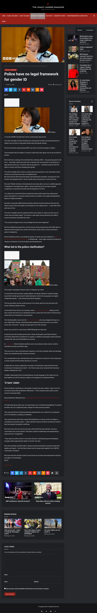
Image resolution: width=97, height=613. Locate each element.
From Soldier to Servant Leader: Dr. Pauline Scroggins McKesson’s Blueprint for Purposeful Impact (87, 148)
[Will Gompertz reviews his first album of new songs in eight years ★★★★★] (74, 39)
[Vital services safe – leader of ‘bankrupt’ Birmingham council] (13, 523)
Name (6, 574)
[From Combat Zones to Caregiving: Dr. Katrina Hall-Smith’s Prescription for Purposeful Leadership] (74, 138)
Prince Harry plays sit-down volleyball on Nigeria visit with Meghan (32, 531)
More (3, 21)
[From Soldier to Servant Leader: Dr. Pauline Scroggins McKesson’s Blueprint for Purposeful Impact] (87, 138)
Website (36, 581)
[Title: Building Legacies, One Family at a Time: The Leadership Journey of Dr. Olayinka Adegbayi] (74, 115)
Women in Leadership (38, 16)
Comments (89, 30)
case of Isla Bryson (33, 320)
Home (4, 16)
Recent (80, 30)
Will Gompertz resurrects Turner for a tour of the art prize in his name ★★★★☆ (86, 61)
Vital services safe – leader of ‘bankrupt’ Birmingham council (12, 531)
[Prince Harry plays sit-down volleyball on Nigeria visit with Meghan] (33, 523)
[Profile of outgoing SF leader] (74, 52)
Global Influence (12, 16)
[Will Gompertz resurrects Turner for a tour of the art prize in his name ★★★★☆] (74, 59)
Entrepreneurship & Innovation (77, 16)
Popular (70, 30)
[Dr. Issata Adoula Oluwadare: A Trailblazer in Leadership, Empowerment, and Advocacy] (74, 89)
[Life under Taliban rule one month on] (53, 523)
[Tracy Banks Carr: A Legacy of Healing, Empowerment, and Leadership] (74, 76)
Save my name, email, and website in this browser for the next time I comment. (27, 588)
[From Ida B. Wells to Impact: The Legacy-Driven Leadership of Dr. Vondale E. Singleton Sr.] (87, 115)
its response (10, 344)
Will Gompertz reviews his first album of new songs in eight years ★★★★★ (87, 41)
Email (6, 581)
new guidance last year (42, 310)
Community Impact (60, 16)
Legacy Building (24, 16)
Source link (7, 465)
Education (49, 16)
